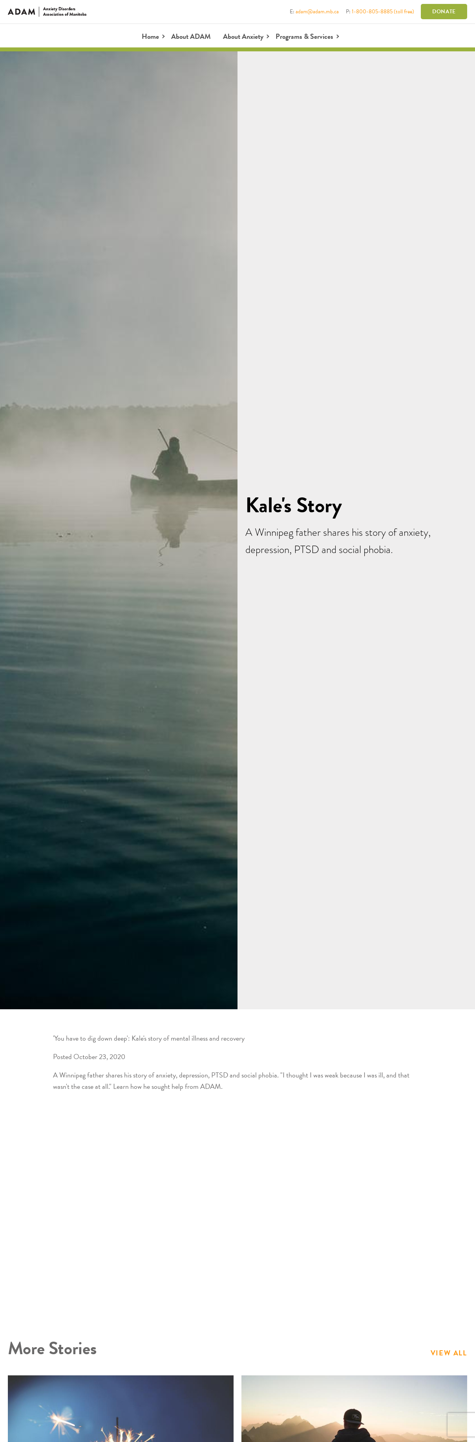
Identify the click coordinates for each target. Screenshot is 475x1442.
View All (449, 1353)
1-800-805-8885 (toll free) (383, 11)
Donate (444, 11)
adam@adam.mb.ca (317, 11)
